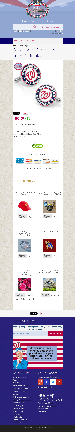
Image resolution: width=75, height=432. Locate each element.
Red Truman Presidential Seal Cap (25, 193)
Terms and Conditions (47, 406)
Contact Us (42, 411)
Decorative (17, 380)
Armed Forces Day (20, 419)
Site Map (46, 395)
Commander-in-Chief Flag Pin (50, 232)
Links (40, 21)
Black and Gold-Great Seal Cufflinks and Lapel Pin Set (50, 193)
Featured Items (25, 180)
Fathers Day (18, 414)
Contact (50, 21)
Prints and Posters (20, 388)
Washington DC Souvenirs (48, 403)
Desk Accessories (20, 377)
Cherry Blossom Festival (22, 400)
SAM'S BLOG (50, 399)
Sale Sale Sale (18, 417)
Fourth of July (18, 405)
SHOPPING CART (52, 27)
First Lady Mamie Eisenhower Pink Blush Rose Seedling (25, 272)
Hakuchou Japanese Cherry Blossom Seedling (49, 271)
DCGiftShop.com (47, 427)
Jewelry (16, 382)
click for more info (22, 216)
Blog (33, 21)
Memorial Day (18, 402)
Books (15, 394)
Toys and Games (19, 391)
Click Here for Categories (24, 40)
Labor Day (23, 45)
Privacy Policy (43, 408)
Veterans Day (18, 408)
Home (24, 21)
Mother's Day (18, 411)
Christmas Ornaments (22, 397)
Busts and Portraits (21, 385)
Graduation (17, 422)
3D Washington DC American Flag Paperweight (25, 233)
